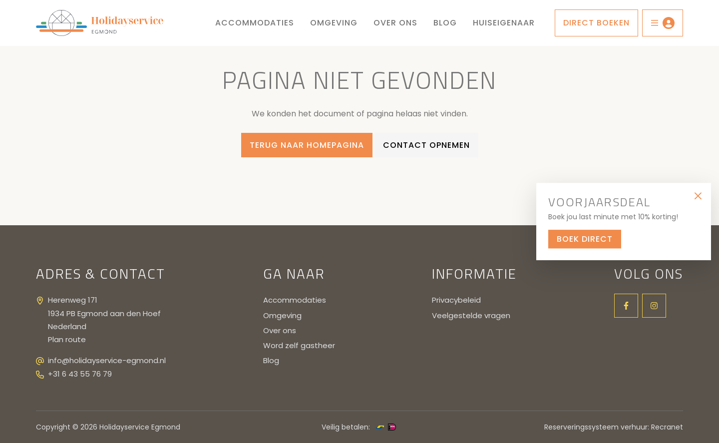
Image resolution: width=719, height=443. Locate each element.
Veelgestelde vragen (471, 315)
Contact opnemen (426, 145)
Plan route (67, 339)
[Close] (698, 196)
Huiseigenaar (504, 22)
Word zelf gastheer (299, 345)
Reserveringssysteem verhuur (596, 427)
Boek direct (585, 239)
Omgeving (334, 22)
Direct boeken (596, 22)
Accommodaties (254, 22)
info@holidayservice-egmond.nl (107, 360)
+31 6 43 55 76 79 (80, 374)
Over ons (395, 22)
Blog (445, 22)
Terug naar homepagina (307, 145)
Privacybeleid (456, 300)
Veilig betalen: (346, 427)
